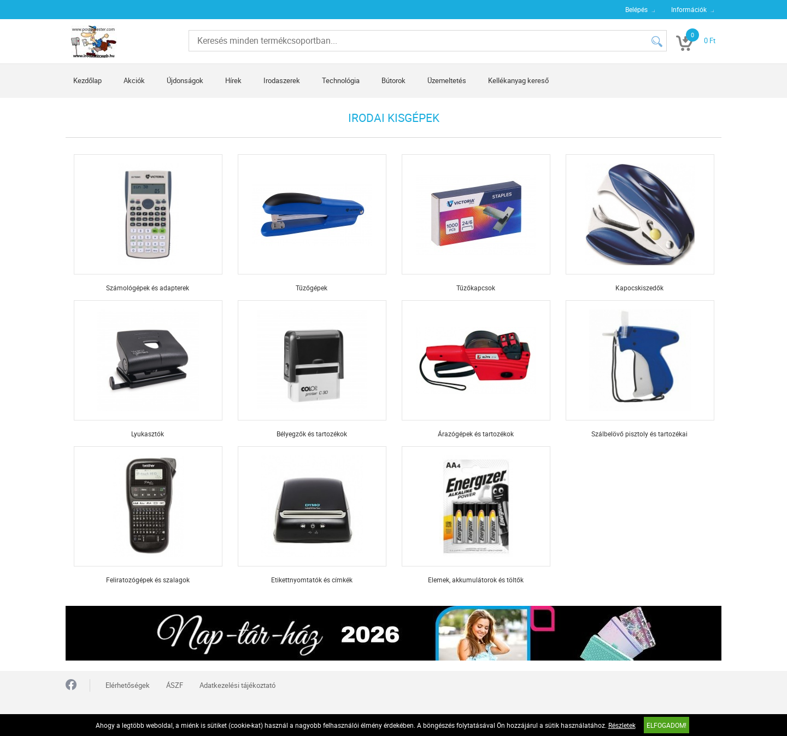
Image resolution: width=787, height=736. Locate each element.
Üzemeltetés (446, 80)
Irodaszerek (281, 80)
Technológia (341, 80)
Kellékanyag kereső (518, 80)
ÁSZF (174, 685)
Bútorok (393, 80)
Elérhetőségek (127, 685)
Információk (689, 9)
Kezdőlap (87, 80)
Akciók (134, 80)
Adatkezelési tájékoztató (237, 685)
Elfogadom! (666, 725)
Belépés (636, 9)
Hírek (233, 80)
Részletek (622, 725)
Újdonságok (185, 80)
